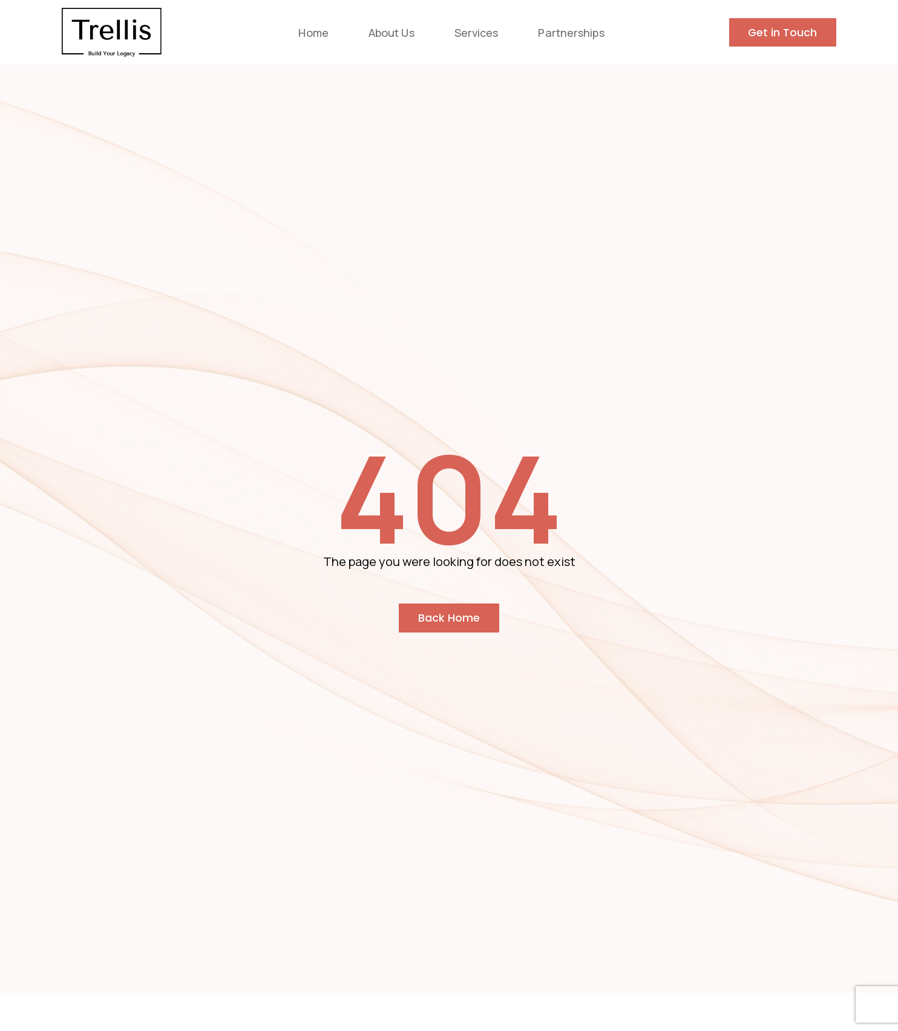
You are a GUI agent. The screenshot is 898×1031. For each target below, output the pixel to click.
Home (313, 32)
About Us (392, 32)
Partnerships (571, 32)
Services (476, 32)
